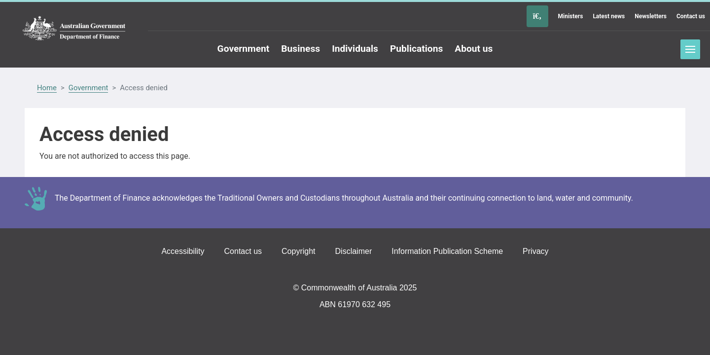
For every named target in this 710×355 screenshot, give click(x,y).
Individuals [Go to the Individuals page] (355, 48)
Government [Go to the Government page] (243, 48)
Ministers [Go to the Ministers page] (570, 16)
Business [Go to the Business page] (300, 48)
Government (88, 87)
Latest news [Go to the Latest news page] (609, 16)
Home (47, 87)
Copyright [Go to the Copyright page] (298, 251)
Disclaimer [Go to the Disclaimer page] (353, 251)
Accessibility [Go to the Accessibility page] (182, 251)
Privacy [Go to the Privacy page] (535, 251)
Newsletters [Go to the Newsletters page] (651, 16)
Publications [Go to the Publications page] (416, 48)
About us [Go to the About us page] (474, 48)
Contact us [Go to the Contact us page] (690, 16)
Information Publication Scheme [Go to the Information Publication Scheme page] (447, 251)
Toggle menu (690, 49)
